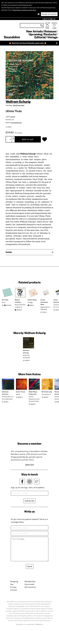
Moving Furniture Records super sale (28, 43)
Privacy (13, 587)
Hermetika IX (46, 394)
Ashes (18, 394)
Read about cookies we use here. (24, 10)
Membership (30, 581)
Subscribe (29, 500)
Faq (11, 584)
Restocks (50, 34)
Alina (3, 302)
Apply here (29, 464)
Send (29, 566)
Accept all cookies (49, 14)
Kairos (12, 117)
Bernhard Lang (47, 392)
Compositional (16, 123)
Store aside (29, 584)
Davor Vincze (20, 392)
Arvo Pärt (5, 300)
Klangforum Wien (18, 105)
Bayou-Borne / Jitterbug (45, 308)
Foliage (30, 302)
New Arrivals (34, 31)
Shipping (14, 581)
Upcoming (35, 34)
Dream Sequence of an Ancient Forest (34, 399)
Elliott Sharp (32, 300)
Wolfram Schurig (18, 101)
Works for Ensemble (26, 356)
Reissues (50, 31)
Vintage (52, 37)
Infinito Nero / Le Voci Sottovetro (8, 398)
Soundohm (12, 37)
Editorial (40, 37)
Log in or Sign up (49, 19)
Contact (13, 590)
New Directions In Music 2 (20, 306)
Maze (42, 304)
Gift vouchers (30, 587)
